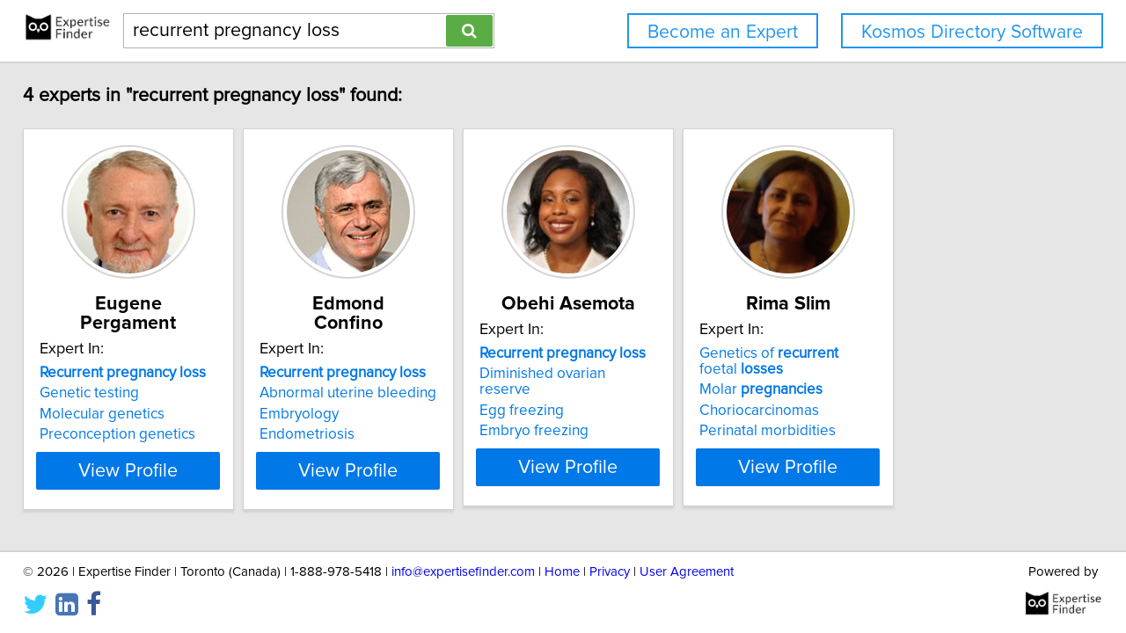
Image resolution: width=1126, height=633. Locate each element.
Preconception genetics (130, 415)
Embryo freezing (634, 415)
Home (562, 569)
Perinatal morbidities (912, 431)
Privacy (609, 569)
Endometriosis (363, 415)
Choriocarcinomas (903, 410)
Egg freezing (622, 395)
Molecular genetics (114, 395)
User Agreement (687, 569)
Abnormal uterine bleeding (404, 374)
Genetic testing (101, 374)
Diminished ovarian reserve (670, 374)
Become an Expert (722, 32)
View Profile (163, 467)
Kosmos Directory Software (972, 32)
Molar (905, 389)
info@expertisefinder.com (463, 569)
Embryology (355, 395)
